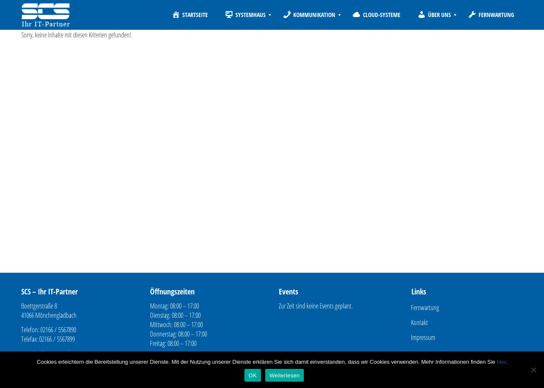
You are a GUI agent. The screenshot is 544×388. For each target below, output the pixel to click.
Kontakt (419, 322)
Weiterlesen (284, 375)
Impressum (423, 337)
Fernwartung (425, 307)
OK (253, 375)
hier (501, 362)
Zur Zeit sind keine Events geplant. (316, 306)
